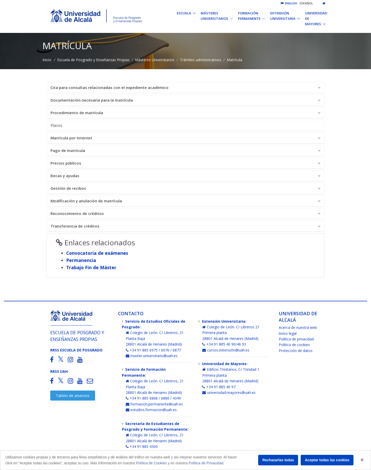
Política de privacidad (296, 339)
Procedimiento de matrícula (185, 112)
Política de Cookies (151, 463)
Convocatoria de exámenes (97, 253)
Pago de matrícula (185, 150)
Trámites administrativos (200, 59)
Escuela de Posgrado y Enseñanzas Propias (93, 59)
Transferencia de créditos (185, 226)
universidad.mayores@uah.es (229, 392)
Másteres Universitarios (154, 59)
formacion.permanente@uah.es (154, 404)
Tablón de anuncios (73, 395)
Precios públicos (185, 163)
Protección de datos (296, 350)
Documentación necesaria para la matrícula (185, 100)
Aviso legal (288, 333)
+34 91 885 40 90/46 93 (224, 344)
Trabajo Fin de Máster (91, 267)
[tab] (185, 87)
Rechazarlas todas (278, 460)
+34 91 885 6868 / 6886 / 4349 (153, 398)
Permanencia (81, 260)
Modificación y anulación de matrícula (185, 201)
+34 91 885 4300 (142, 446)
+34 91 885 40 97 (218, 386)
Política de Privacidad (206, 463)
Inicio (47, 59)
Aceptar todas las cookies (327, 460)
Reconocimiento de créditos (185, 213)
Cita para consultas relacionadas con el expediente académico (185, 87)
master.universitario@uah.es (152, 355)
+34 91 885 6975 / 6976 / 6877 (153, 350)
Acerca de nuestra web (298, 327)
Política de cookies (294, 344)
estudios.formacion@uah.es (151, 409)
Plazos (56, 125)
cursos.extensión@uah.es (225, 350)
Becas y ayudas (185, 175)
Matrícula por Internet (185, 138)
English (289, 3)
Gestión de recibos (185, 188)
